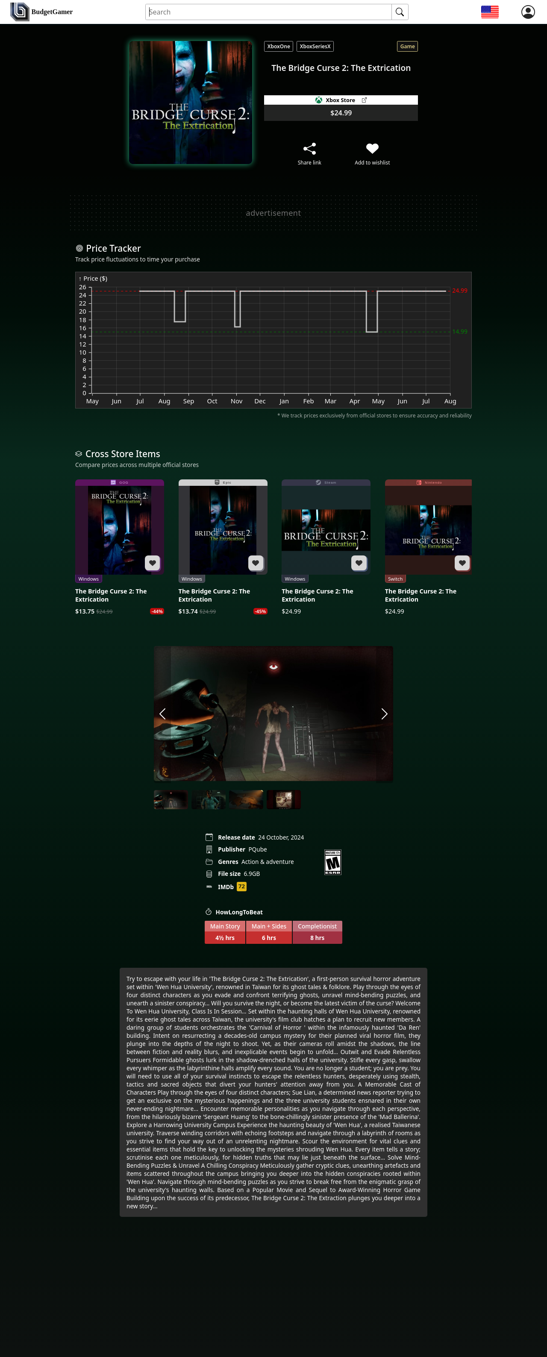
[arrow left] (162, 714)
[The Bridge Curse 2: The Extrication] (119, 547)
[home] (41, 12)
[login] (528, 12)
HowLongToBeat (234, 912)
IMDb (226, 887)
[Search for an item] (269, 12)
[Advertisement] (273, 213)
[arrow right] (384, 714)
